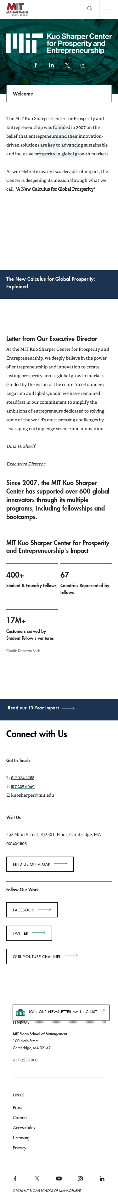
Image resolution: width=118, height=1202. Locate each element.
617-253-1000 (25, 1059)
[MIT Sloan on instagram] (80, 1180)
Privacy (19, 1148)
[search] (90, 9)
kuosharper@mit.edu (32, 795)
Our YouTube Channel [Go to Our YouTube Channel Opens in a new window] (37, 956)
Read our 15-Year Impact (33, 708)
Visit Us (13, 817)
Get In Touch (18, 760)
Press (17, 1107)
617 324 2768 (22, 777)
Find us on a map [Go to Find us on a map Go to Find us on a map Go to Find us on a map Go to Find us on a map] (31, 864)
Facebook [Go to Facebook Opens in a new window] (23, 909)
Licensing (21, 1138)
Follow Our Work (22, 890)
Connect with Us (36, 733)
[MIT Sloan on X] (36, 1180)
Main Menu (108, 9)
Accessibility (24, 1127)
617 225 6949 (23, 786)
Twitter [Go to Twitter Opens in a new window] (21, 933)
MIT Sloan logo (17, 15)
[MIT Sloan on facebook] (15, 1180)
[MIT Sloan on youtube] (58, 1182)
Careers (20, 1117)
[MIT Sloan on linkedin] (101, 1180)
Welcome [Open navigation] (23, 93)
